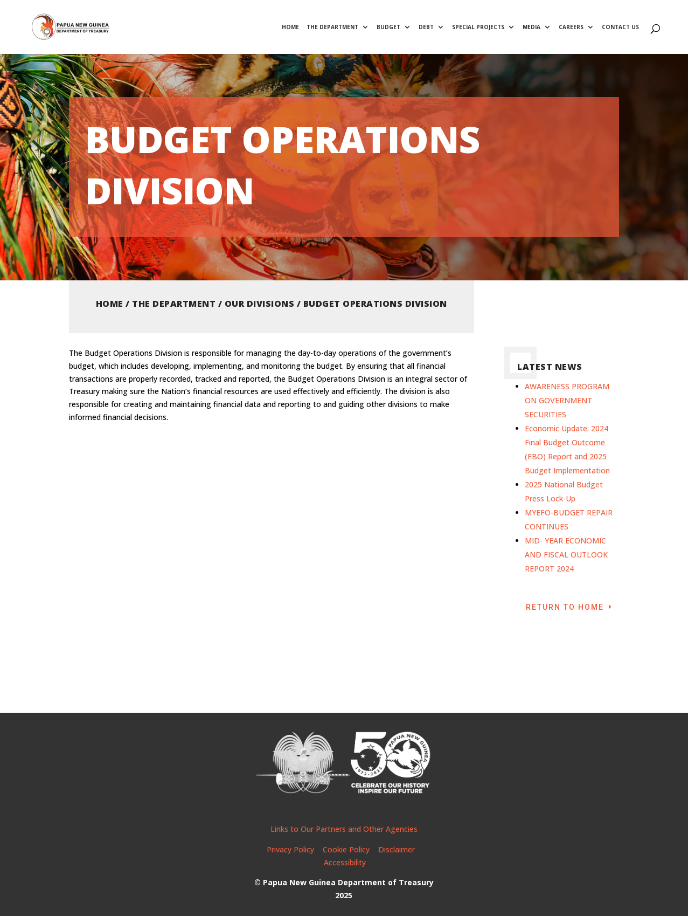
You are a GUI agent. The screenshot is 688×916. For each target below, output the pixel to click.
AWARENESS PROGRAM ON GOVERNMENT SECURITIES (567, 400)
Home (290, 27)
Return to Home (565, 607)
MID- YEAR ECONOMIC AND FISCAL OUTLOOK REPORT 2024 (566, 554)
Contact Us (620, 27)
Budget (388, 27)
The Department (332, 27)
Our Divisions (260, 303)
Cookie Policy (346, 849)
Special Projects (478, 27)
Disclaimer (397, 849)
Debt (426, 27)
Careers (571, 27)
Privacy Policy (290, 849)
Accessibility (345, 862)
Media (531, 27)
